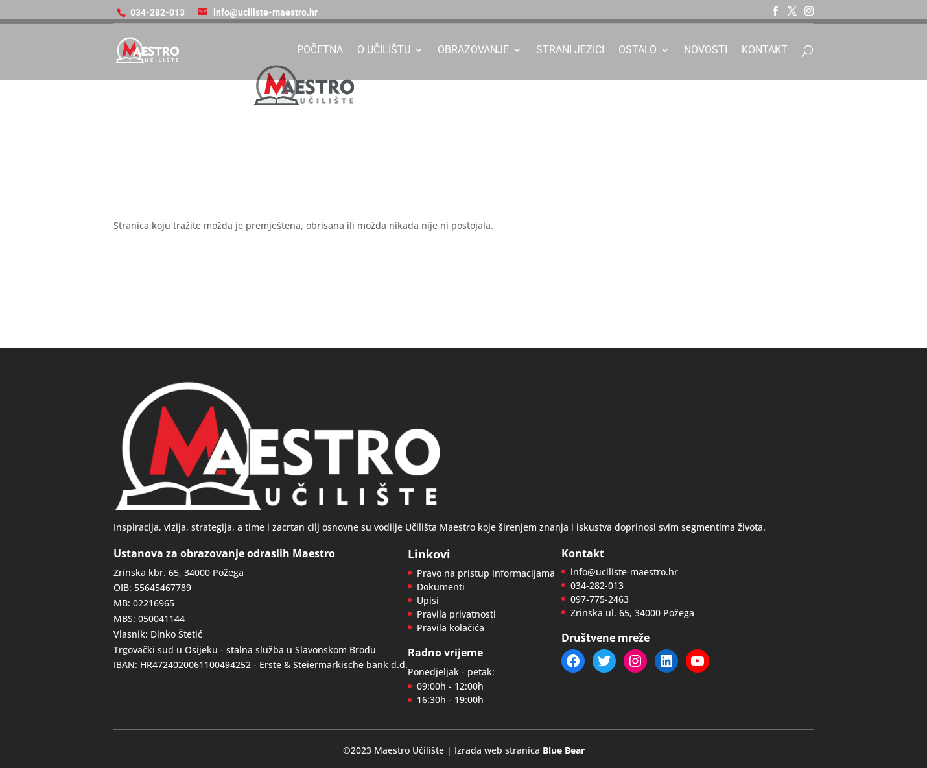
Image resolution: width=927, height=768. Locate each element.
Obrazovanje (473, 50)
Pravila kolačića (450, 627)
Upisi (428, 600)
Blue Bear (564, 750)
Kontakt (765, 50)
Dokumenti (441, 587)
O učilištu (383, 50)
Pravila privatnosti (456, 614)
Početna (320, 50)
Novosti (705, 50)
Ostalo (637, 50)
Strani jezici (570, 50)
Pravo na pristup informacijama (486, 573)
